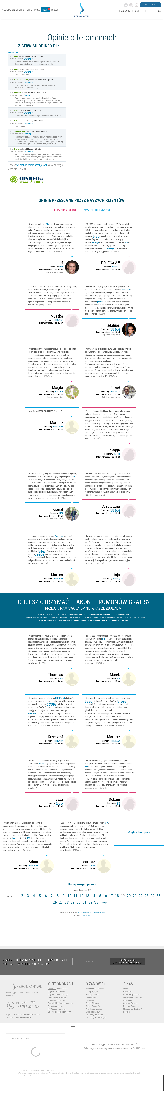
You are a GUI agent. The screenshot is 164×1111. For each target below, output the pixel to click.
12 (81, 895)
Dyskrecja (90, 1000)
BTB (126, 242)
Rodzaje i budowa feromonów (60, 1003)
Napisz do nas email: (23, 1015)
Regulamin (127, 991)
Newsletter (127, 1000)
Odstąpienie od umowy (132, 997)
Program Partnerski (131, 1006)
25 (158, 895)
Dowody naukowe (55, 1006)
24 (152, 895)
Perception (121, 701)
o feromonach (58, 989)
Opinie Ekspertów (93, 1006)
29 (73, 902)
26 (55, 902)
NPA (48, 224)
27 (61, 902)
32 (90, 902)
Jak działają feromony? (57, 997)
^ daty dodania (85, 915)
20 (129, 895)
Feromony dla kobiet (94, 1015)
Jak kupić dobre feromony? (59, 1012)
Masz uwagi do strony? (132, 1009)
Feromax (16, 838)
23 (146, 895)
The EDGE (116, 266)
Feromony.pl (28, 58)
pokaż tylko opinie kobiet (65, 210)
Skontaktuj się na (18, 1017)
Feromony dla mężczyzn (96, 1018)
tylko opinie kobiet (83, 912)
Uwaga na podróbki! (56, 1000)
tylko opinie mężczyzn (97, 912)
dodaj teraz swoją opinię (90, 620)
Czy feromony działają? (58, 994)
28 (67, 902)
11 (75, 895)
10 (69, 895)
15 (99, 895)
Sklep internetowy (93, 1012)
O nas (125, 989)
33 (96, 902)
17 (111, 895)
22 (141, 895)
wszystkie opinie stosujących (32, 165)
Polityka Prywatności (131, 994)
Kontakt (126, 1012)
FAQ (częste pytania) (57, 1009)
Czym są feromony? (56, 991)
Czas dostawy (91, 997)
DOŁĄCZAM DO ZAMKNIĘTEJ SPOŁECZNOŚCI (127, 961)
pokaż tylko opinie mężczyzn (97, 210)
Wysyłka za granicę (94, 1009)
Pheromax (59, 536)
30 (79, 902)
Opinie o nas (13, 52)
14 (93, 895)
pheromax (126, 289)
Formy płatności (92, 994)
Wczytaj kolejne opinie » (139, 832)
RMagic (117, 454)
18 (117, 895)
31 (85, 902)
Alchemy (116, 578)
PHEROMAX (58, 320)
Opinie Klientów (92, 1003)
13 (87, 895)
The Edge (41, 551)
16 (105, 895)
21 (135, 895)
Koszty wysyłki (92, 991)
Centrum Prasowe (130, 1003)
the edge (96, 236)
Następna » (105, 902)
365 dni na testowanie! (95, 989)
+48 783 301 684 (28, 1007)
